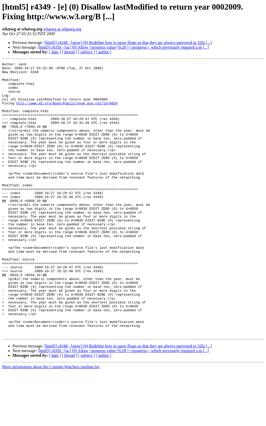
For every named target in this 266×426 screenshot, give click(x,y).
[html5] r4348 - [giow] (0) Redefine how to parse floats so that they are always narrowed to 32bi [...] (128, 42)
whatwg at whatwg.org (62, 29)
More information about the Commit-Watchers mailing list (50, 421)
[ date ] (55, 52)
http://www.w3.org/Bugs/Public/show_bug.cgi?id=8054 (67, 111)
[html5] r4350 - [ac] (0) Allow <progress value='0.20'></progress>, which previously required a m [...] (123, 47)
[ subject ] (86, 52)
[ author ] (103, 52)
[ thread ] (69, 52)
